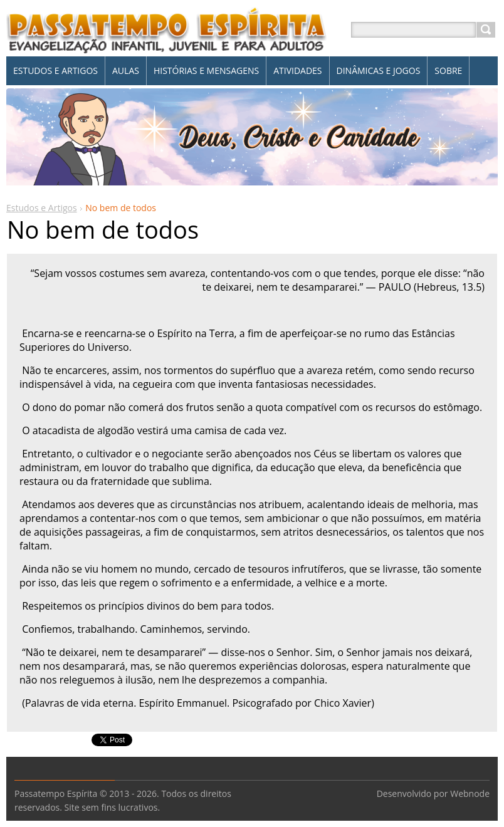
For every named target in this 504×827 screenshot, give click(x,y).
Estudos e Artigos (41, 208)
